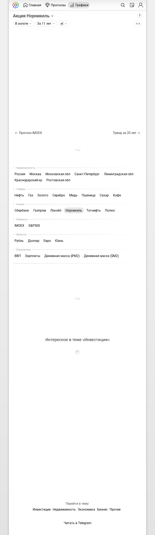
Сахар (104, 195)
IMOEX (19, 225)
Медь (73, 195)
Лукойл (55, 210)
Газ (30, 195)
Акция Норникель (33, 15)
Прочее (115, 509)
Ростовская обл (58, 180)
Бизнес (102, 509)
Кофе (117, 195)
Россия (20, 174)
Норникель (74, 210)
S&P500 (34, 225)
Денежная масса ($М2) (101, 256)
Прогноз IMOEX (28, 133)
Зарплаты (32, 256)
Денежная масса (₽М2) (62, 256)
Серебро (58, 195)
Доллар (33, 241)
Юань (59, 241)
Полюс (110, 210)
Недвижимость (64, 509)
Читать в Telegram (77, 523)
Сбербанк (22, 210)
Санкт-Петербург (87, 174)
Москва (35, 174)
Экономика (86, 509)
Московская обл (57, 174)
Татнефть (93, 210)
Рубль (19, 241)
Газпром (39, 210)
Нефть (19, 195)
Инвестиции (42, 509)
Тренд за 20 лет (126, 133)
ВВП (18, 256)
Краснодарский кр (28, 180)
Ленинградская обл (118, 174)
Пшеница (88, 195)
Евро (47, 241)
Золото (42, 195)
